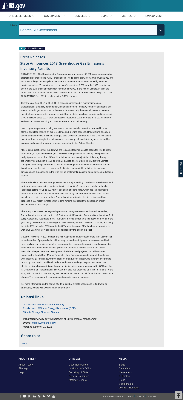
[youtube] (53, 396)
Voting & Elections (129, 387)
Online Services (20, 16)
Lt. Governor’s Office (80, 368)
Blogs (122, 364)
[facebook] (20, 396)
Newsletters (125, 372)
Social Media (126, 384)
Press (13, 25)
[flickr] (24, 396)
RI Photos (124, 376)
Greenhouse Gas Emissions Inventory (43, 304)
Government (53, 16)
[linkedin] (34, 396)
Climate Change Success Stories (41, 312)
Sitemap (23, 368)
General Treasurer (79, 376)
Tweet (23, 343)
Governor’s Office (78, 364)
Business (81, 16)
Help (21, 372)
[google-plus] (29, 396)
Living (104, 16)
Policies (152, 397)
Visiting (127, 16)
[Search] (160, 30)
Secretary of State (78, 372)
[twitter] (48, 396)
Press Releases (35, 48)
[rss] (44, 396)
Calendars (124, 368)
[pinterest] (39, 396)
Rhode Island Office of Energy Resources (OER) (49, 308)
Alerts (140, 397)
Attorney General (78, 380)
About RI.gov (26, 364)
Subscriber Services (114, 397)
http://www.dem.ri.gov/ (44, 323)
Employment (154, 16)
